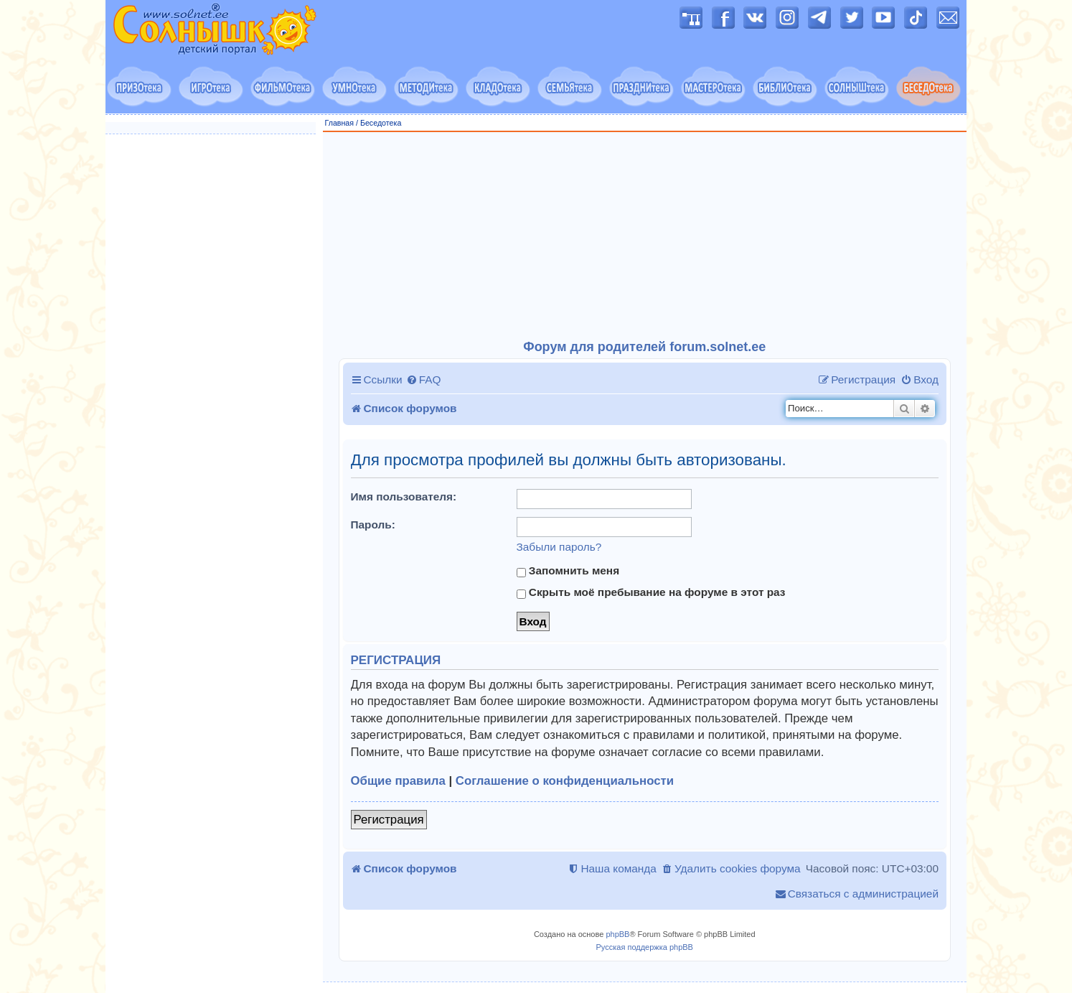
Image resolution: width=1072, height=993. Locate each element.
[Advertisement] (645, 236)
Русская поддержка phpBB (644, 947)
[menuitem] (423, 380)
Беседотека (380, 122)
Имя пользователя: (404, 496)
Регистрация (389, 819)
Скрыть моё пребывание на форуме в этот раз (651, 592)
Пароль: (373, 524)
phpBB (617, 934)
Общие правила (398, 781)
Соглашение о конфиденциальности (565, 781)
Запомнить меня (568, 570)
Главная (339, 122)
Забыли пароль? (559, 547)
